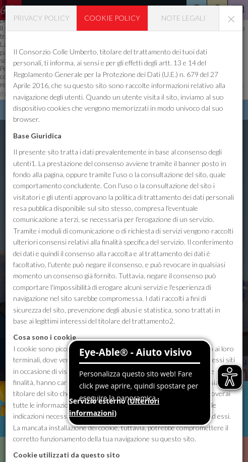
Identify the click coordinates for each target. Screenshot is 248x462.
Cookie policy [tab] (112, 18)
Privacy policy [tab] (41, 18)
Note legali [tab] (183, 18)
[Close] (231, 18)
